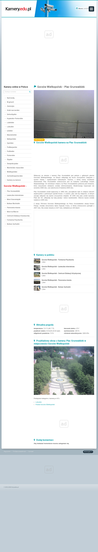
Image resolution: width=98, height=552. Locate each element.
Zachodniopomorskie (15, 176)
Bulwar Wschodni (13, 203)
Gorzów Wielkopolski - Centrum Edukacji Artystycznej (61, 273)
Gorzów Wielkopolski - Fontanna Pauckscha (58, 260)
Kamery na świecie (14, 180)
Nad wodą (10, 98)
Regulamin (7, 451)
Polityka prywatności (19, 451)
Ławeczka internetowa (15, 195)
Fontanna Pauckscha (15, 220)
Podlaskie (10, 151)
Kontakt (31, 451)
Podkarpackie (12, 147)
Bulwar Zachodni (13, 224)
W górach (10, 102)
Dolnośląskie (11, 114)
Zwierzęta (10, 106)
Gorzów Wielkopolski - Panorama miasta (56, 280)
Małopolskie (11, 139)
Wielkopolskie (12, 172)
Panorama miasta (13, 207)
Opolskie (10, 143)
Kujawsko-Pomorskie (15, 118)
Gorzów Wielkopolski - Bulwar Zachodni (56, 287)
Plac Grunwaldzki (13, 191)
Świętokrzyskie (12, 163)
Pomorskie (11, 155)
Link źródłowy (39, 139)
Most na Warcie (12, 212)
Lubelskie (10, 122)
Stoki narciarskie (13, 110)
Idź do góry (87, 451)
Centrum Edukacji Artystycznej (18, 216)
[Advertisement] (49, 66)
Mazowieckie (12, 135)
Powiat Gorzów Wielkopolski (45, 404)
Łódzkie (10, 131)
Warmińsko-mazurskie (15, 168)
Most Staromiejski (13, 199)
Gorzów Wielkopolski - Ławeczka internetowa (58, 266)
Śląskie (9, 159)
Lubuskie (10, 126)
